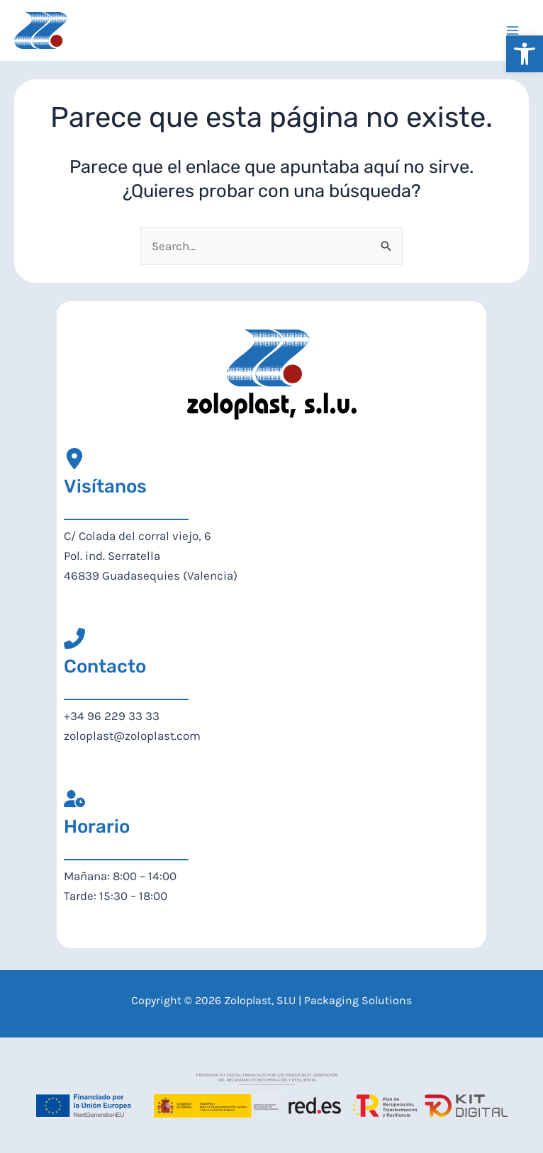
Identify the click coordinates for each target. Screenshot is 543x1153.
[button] (524, 53)
